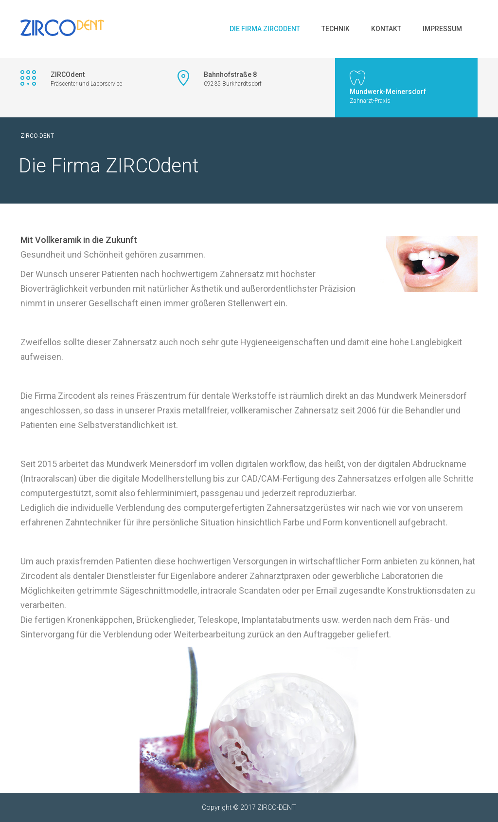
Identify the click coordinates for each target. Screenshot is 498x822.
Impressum (442, 29)
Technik (335, 29)
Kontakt (386, 29)
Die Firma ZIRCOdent (265, 29)
